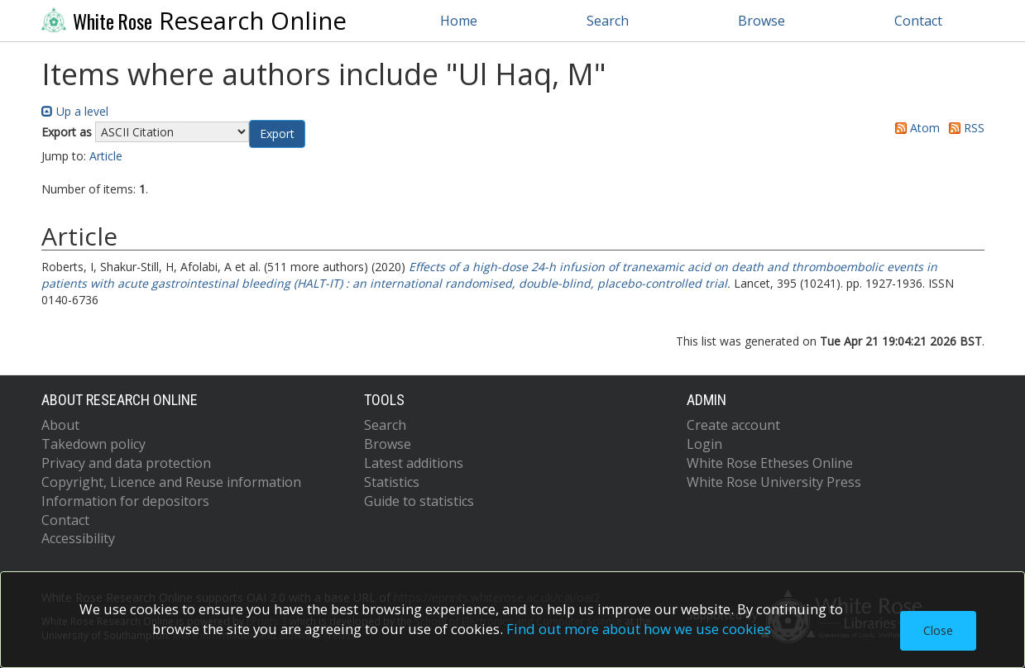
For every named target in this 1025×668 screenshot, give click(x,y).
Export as (66, 132)
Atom (914, 128)
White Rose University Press (774, 482)
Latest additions (413, 463)
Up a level (74, 111)
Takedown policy (93, 444)
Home (458, 21)
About (60, 425)
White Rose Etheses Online (770, 463)
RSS (963, 128)
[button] (277, 134)
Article (105, 156)
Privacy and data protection (126, 463)
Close (938, 630)
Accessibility (78, 538)
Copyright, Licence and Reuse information (171, 482)
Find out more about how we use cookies (638, 628)
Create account (733, 425)
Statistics (391, 482)
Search (608, 21)
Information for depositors (125, 501)
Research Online (194, 20)
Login (704, 444)
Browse (761, 21)
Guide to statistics (419, 501)
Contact (918, 21)
